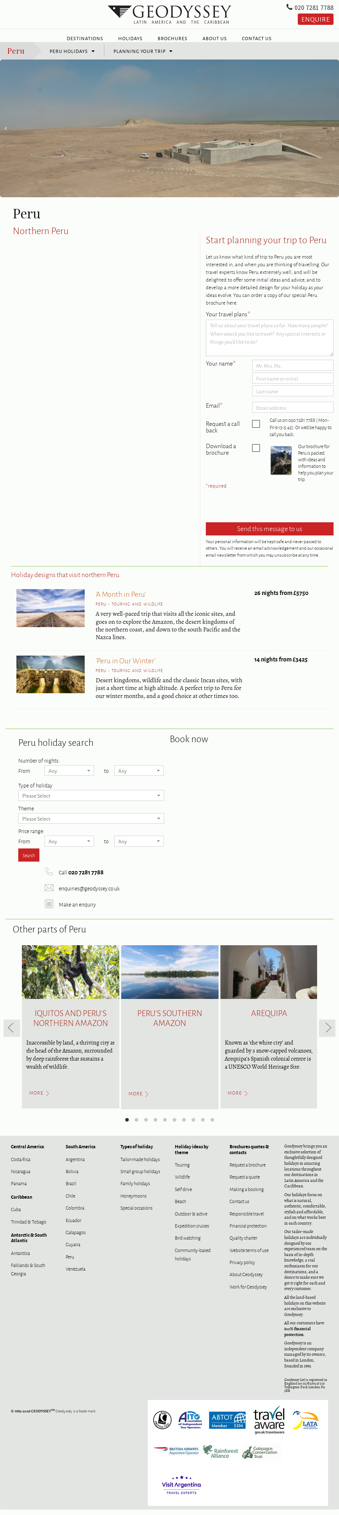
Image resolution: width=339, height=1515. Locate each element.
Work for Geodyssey (248, 1291)
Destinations (85, 38)
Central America (27, 1151)
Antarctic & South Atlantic (29, 1243)
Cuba (16, 1214)
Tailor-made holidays (140, 1164)
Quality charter (243, 1243)
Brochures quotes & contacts (249, 1154)
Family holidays (135, 1188)
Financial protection (248, 1230)
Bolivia (72, 1176)
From (24, 775)
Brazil (71, 1188)
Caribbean (21, 1202)
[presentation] (261, 511)
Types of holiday (136, 1151)
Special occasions (136, 1213)
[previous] (12, 1033)
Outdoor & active (191, 1218)
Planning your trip (139, 56)
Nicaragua (20, 1176)
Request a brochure (248, 1170)
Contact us (239, 1206)
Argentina (75, 1164)
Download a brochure (221, 454)
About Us (215, 38)
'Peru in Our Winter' (125, 665)
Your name (221, 369)
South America (81, 1151)
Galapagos (76, 1237)
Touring (182, 1170)
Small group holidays (140, 1176)
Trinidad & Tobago (28, 1226)
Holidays (130, 38)
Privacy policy (242, 1267)
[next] (327, 1033)
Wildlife (182, 1182)
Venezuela (75, 1274)
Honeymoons (133, 1201)
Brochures (173, 38)
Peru (16, 55)
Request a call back (223, 432)
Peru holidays (69, 56)
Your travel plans (228, 319)
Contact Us (257, 38)
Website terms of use (249, 1255)
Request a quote (245, 1182)
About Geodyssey (246, 1279)
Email (214, 411)
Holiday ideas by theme (191, 1154)
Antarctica (20, 1258)
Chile (70, 1201)
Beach (180, 1206)
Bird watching (188, 1243)
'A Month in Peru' (121, 598)
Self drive (183, 1194)
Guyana (73, 1249)
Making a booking (247, 1194)
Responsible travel (247, 1218)
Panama (19, 1188)
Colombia (75, 1213)
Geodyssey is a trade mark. (54, 1416)
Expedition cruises (192, 1230)
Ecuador (73, 1225)
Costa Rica (20, 1164)
